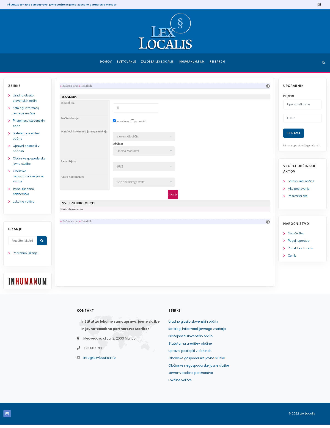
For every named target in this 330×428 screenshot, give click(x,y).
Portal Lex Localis (301, 249)
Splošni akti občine (301, 181)
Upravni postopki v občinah (190, 353)
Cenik (292, 257)
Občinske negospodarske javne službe (28, 178)
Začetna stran (71, 86)
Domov (105, 62)
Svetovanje (127, 62)
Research (218, 62)
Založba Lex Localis (158, 62)
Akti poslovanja (299, 189)
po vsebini (141, 121)
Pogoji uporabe (299, 241)
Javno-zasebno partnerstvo (190, 375)
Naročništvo (296, 234)
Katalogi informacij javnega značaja (197, 331)
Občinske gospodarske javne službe (196, 361)
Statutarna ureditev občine (190, 346)
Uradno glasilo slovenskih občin (193, 324)
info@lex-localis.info (99, 360)
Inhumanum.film (192, 62)
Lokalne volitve (24, 204)
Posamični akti (298, 196)
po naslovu (123, 121)
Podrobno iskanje (25, 256)
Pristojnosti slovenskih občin (190, 339)
